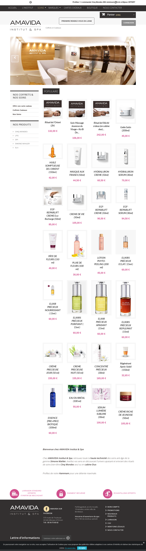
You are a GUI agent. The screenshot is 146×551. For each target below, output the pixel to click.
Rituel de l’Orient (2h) (53, 124)
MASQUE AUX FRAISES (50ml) (77, 173)
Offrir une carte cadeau (22, 106)
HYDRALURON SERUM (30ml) (125, 173)
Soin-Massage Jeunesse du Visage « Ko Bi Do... (77, 127)
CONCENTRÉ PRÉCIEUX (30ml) (101, 369)
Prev (30, 2)
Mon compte (113, 507)
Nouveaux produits (112, 515)
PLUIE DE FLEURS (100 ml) (77, 265)
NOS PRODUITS (22, 124)
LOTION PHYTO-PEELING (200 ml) (101, 262)
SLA (16, 148)
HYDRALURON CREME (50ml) (101, 173)
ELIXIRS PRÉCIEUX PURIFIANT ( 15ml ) (77, 322)
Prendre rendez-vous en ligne (77, 21)
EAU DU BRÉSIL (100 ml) (77, 399)
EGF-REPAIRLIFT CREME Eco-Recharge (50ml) (53, 214)
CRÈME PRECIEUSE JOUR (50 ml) (52, 369)
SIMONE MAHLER (22, 144)
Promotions (113, 510)
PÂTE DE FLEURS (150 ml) (52, 259)
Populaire (51, 91)
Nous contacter (115, 530)
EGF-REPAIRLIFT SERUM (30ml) (125, 209)
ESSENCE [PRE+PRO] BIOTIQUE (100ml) (52, 422)
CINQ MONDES (21, 132)
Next (115, 2)
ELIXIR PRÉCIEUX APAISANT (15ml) (101, 323)
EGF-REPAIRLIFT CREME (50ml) (101, 209)
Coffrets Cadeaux (20, 110)
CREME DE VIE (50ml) (77, 216)
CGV (109, 523)
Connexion (128, 23)
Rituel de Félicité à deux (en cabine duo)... (101, 126)
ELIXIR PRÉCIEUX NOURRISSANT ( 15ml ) (53, 308)
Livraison (112, 519)
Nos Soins (17, 114)
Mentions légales (116, 526)
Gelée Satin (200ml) (125, 129)
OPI (16, 140)
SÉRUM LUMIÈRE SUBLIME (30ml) (101, 412)
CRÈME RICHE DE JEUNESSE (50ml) (125, 414)
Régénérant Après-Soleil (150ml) (125, 366)
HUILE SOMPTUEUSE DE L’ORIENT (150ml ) (52, 167)
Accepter (82, 548)
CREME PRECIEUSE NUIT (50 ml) (77, 369)
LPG (17, 136)
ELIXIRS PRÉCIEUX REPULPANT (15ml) (125, 327)
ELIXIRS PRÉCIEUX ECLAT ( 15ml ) (126, 261)
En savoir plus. (70, 548)
